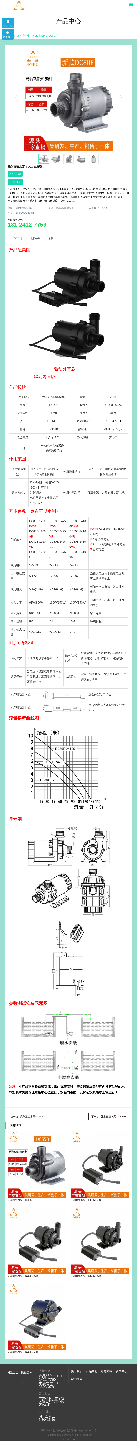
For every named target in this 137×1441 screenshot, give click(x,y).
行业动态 (121, 1383)
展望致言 (76, 1378)
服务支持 (106, 1371)
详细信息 (18, 238)
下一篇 (108, 1116)
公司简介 (76, 1383)
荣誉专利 (76, 1395)
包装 (50, 238)
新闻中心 (121, 1371)
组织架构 (76, 1389)
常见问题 (121, 1389)
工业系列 (40, 35)
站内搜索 (76, 1407)
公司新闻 (121, 1378)
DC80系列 (54, 35)
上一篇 (27, 1116)
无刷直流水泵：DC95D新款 (86, 1275)
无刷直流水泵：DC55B (20, 1200)
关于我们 (76, 1371)
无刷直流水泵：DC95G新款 (23, 1275)
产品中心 (27, 35)
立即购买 (15, 182)
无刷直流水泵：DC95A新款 (86, 1200)
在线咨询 (15, 173)
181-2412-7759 (27, 224)
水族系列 (91, 1389)
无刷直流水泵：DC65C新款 (23, 1352)
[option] (68, 99)
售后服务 (106, 1378)
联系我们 (76, 1401)
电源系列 (91, 1401)
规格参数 (35, 238)
